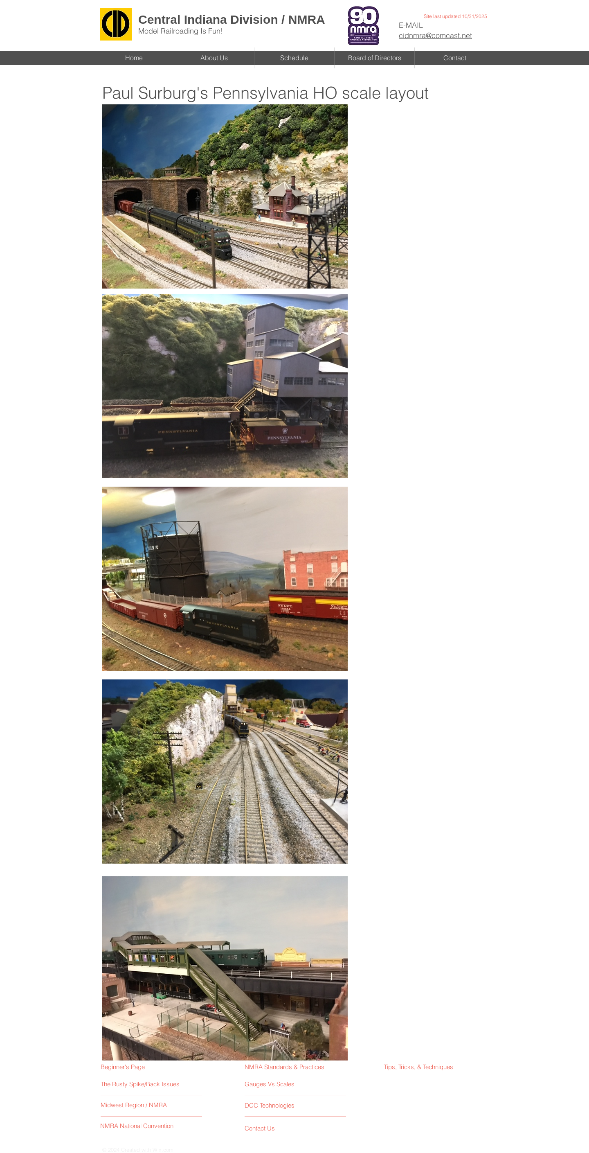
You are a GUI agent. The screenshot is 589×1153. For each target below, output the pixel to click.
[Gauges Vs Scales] (280, 1084)
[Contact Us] (275, 1128)
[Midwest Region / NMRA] (134, 1105)
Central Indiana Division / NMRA (231, 19)
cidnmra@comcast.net (435, 35)
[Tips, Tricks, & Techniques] (420, 1067)
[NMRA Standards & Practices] (285, 1067)
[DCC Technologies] (271, 1105)
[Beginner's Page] (135, 1067)
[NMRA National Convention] (137, 1125)
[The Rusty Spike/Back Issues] (141, 1084)
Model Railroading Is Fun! (180, 31)
